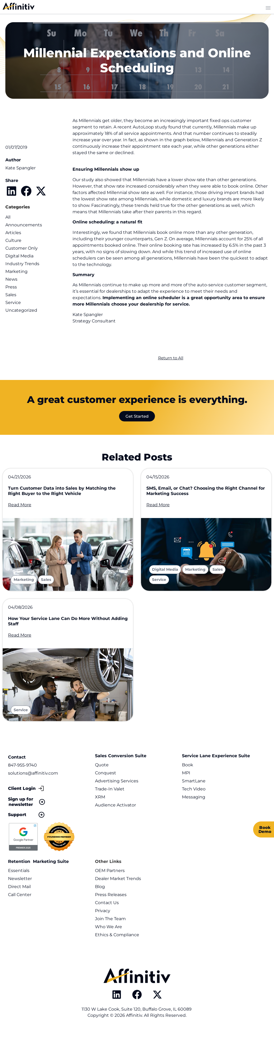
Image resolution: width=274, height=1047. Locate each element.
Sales (10, 294)
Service (13, 302)
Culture (13, 240)
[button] (11, 191)
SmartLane (194, 795)
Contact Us (107, 917)
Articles (13, 232)
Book (187, 779)
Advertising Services (116, 795)
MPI (186, 787)
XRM (100, 811)
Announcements (23, 224)
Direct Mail (19, 901)
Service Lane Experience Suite (216, 770)
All (7, 217)
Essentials (18, 885)
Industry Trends (22, 263)
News (11, 279)
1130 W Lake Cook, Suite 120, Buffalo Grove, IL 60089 (137, 1024)
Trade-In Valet (109, 803)
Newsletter (20, 893)
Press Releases (111, 909)
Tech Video (194, 803)
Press (11, 287)
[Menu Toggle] (268, 7)
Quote (102, 779)
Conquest (105, 787)
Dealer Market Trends (118, 893)
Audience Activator (115, 820)
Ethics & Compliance (117, 949)
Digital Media (19, 255)
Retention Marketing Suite (38, 876)
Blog (100, 901)
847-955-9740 (22, 780)
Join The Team (110, 933)
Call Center (19, 909)
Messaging (193, 811)
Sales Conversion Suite (120, 770)
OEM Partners (110, 885)
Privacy (102, 925)
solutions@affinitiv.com (33, 788)
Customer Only (21, 248)
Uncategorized (21, 310)
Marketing (16, 271)
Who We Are (108, 941)
